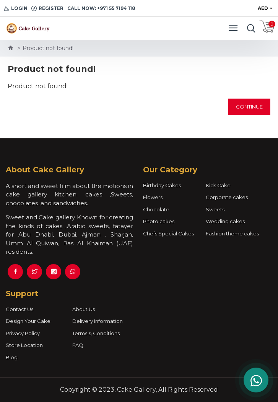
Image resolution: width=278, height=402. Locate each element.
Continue (249, 107)
